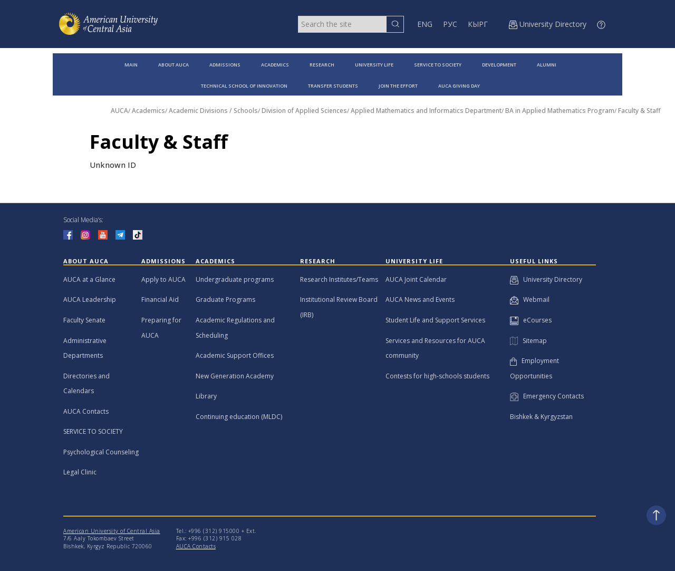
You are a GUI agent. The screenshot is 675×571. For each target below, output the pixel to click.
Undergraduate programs (235, 279)
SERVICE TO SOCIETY (437, 64)
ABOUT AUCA (173, 64)
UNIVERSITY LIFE (374, 64)
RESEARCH (322, 64)
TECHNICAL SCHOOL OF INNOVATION (244, 85)
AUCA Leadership (89, 299)
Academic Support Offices (235, 355)
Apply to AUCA (163, 279)
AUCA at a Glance (89, 279)
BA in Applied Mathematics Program (559, 110)
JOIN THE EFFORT (398, 85)
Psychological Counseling (101, 452)
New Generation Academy (235, 376)
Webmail (529, 299)
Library (206, 396)
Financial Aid (160, 299)
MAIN (131, 64)
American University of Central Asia (111, 531)
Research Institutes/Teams (339, 279)
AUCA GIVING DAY (459, 85)
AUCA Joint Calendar (416, 279)
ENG (424, 24)
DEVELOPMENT (499, 64)
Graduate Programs (225, 299)
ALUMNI (546, 64)
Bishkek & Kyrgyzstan (541, 416)
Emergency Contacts (547, 396)
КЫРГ (478, 24)
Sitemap (528, 340)
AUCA (119, 110)
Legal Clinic (80, 472)
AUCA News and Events (420, 299)
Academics (148, 110)
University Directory (546, 279)
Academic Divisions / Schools (213, 110)
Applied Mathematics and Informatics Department (426, 110)
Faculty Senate (84, 320)
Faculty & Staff (639, 110)
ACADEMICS (275, 64)
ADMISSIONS (224, 64)
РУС (450, 24)
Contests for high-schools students (437, 376)
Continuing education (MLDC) (239, 416)
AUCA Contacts (86, 411)
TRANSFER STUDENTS (333, 85)
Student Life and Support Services (435, 320)
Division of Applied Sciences (304, 110)
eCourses (531, 320)
